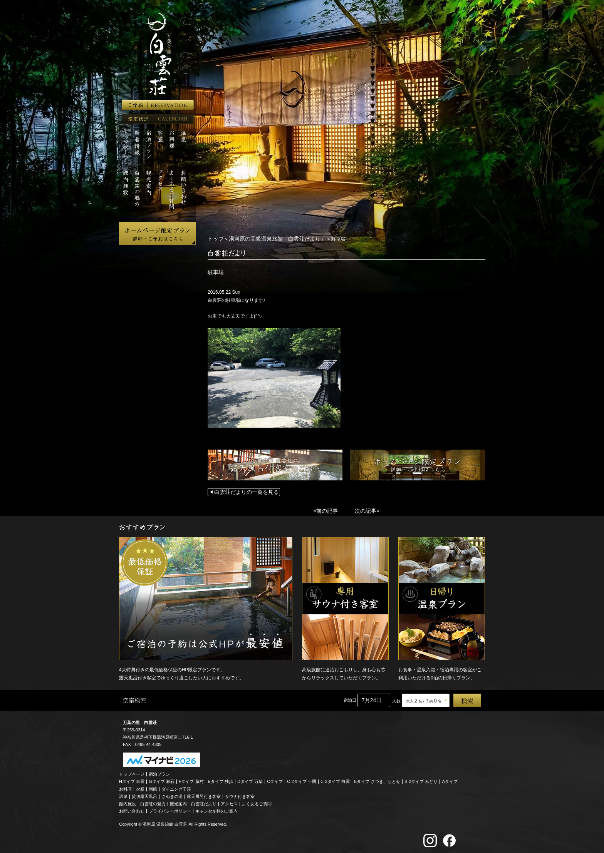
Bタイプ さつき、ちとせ (377, 779)
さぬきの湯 (172, 794)
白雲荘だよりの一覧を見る (242, 491)
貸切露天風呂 (144, 794)
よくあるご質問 (257, 801)
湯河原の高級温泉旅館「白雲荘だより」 (268, 238)
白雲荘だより (203, 801)
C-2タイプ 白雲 (335, 779)
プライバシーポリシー (170, 809)
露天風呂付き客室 (204, 794)
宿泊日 (350, 698)
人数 (396, 699)
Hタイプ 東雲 (131, 779)
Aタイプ (450, 779)
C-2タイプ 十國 (301, 779)
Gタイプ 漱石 (161, 779)
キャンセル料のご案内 (216, 809)
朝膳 (153, 787)
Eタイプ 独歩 (220, 779)
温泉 (123, 794)
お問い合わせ (131, 809)
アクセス (229, 801)
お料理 (125, 787)
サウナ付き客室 (240, 794)
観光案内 (178, 801)
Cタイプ (275, 779)
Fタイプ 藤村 (191, 779)
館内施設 (127, 801)
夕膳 (140, 787)
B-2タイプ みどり (421, 779)
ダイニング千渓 (176, 787)
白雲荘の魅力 (153, 801)
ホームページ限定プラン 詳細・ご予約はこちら (157, 233)
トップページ (131, 772)
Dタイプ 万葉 (250, 779)
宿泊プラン (159, 772)
